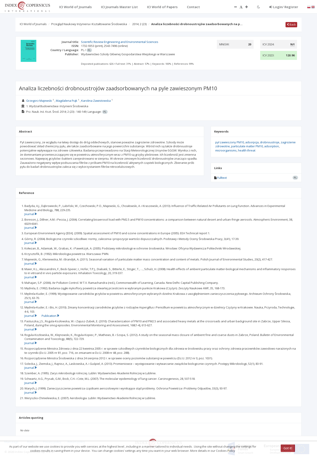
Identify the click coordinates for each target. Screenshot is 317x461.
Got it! (288, 448)
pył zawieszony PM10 (229, 142)
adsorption (271, 146)
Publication (50, 316)
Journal (30, 214)
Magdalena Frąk (66, 101)
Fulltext (222, 178)
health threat (246, 150)
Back (291, 24)
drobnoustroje (269, 142)
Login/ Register (283, 7)
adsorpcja (252, 142)
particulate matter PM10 (247, 146)
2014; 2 (139, 24)
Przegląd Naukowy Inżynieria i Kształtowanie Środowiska (89, 24)
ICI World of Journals (33, 24)
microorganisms (226, 150)
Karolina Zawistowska (96, 101)
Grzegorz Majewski (39, 101)
